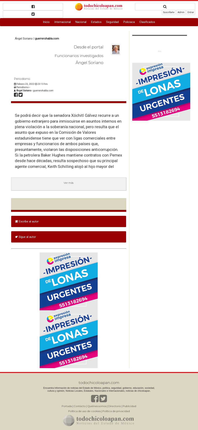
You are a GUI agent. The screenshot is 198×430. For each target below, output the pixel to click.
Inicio (46, 22)
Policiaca (129, 22)
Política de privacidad (116, 411)
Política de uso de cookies (84, 411)
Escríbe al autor (27, 221)
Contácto (80, 406)
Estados (96, 22)
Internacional (62, 22)
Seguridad (112, 22)
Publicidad (129, 406)
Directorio (114, 406)
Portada (67, 406)
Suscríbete (168, 12)
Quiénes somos (96, 406)
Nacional (80, 22)
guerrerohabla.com (47, 38)
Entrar (191, 12)
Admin (181, 12)
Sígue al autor (25, 237)
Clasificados (147, 22)
